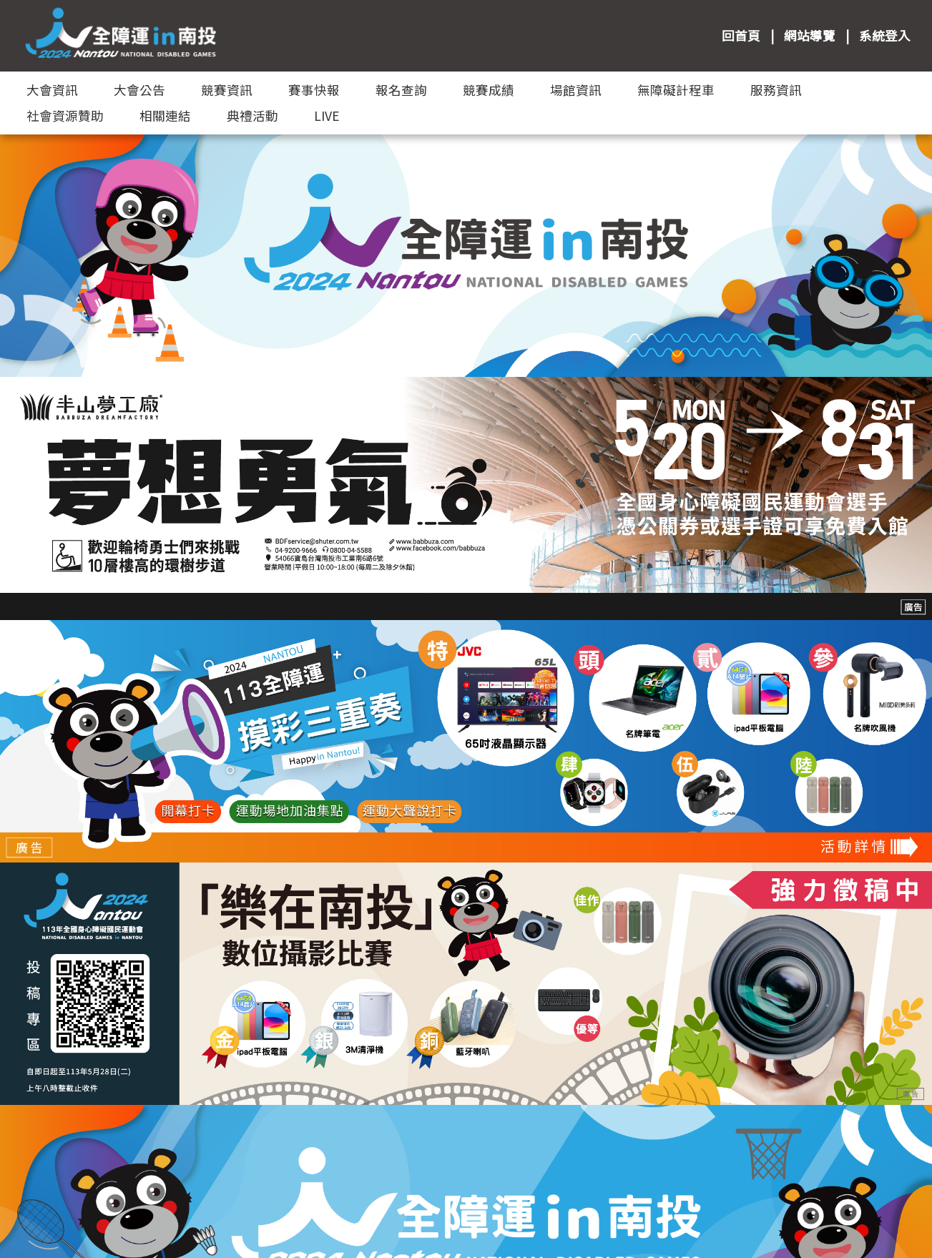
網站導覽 (809, 35)
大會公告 (139, 90)
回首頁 (741, 35)
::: (247, 35)
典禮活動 (252, 115)
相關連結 (165, 115)
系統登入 (885, 35)
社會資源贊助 (65, 115)
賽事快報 (314, 90)
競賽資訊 (226, 90)
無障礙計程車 (676, 90)
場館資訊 (576, 90)
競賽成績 (488, 90)
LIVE (327, 115)
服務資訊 (776, 90)
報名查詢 (401, 90)
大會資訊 (52, 90)
